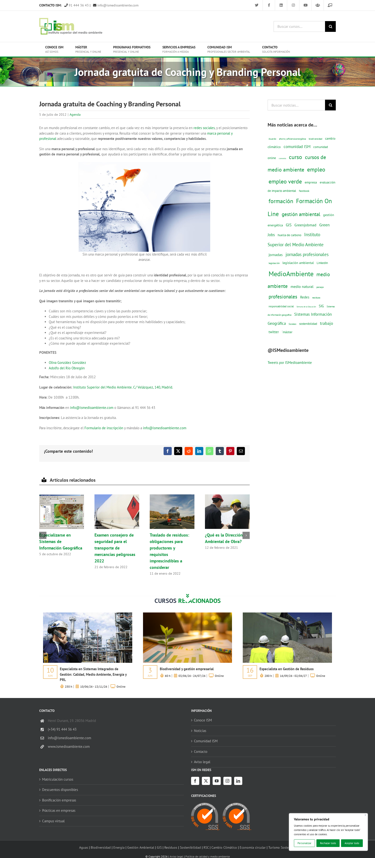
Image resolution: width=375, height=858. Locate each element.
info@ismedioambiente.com (115, 5)
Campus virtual (53, 821)
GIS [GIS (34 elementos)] (289, 225)
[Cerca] (365, 815)
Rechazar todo (328, 843)
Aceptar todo (352, 843)
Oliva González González (67, 362)
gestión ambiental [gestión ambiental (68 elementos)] (301, 214)
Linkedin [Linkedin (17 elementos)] (322, 263)
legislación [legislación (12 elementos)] (274, 263)
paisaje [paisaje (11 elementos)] (320, 287)
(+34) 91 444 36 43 (62, 729)
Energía (119, 847)
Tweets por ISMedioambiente (290, 362)
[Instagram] (227, 781)
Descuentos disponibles (60, 789)
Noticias (200, 730)
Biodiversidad (101, 847)
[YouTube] (217, 781)
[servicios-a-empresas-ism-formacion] (87, 614)
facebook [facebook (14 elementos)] (304, 191)
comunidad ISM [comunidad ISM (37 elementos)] (297, 146)
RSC (206, 847)
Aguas (83, 847)
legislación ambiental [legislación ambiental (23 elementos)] (298, 262)
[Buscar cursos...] (299, 26)
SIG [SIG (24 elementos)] (321, 306)
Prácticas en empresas (58, 810)
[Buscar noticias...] (296, 105)
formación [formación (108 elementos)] (281, 201)
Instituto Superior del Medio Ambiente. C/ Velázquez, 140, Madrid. (123, 387)
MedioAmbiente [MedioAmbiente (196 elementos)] (291, 273)
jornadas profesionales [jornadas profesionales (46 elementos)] (307, 254)
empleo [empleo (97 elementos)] (316, 169)
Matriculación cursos (57, 779)
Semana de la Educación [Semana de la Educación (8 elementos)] (306, 306)
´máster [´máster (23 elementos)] (287, 332)
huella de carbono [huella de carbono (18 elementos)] (289, 235)
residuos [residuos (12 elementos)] (316, 297)
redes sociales (204, 128)
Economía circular (253, 847)
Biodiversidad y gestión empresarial (187, 669)
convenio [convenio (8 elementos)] (282, 158)
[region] (328, 832)
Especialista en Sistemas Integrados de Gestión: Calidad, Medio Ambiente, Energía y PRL (93, 674)
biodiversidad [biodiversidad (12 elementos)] (315, 138)
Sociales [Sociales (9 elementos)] (292, 324)
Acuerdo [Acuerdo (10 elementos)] (272, 138)
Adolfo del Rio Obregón (67, 368)
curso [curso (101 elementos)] (295, 157)
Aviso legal (202, 762)
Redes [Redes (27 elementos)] (304, 297)
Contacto (200, 751)
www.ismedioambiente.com (69, 746)
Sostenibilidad (190, 847)
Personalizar (304, 843)
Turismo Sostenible (282, 847)
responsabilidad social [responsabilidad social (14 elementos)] (281, 306)
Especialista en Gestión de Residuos (286, 669)
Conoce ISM (203, 720)
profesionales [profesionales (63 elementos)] (283, 296)
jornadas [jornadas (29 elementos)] (276, 254)
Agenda (75, 114)
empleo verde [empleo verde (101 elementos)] (285, 181)
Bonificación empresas (59, 800)
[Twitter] (206, 781)
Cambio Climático (224, 847)
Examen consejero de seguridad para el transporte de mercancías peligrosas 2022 (114, 548)
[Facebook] (195, 781)
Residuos (170, 847)
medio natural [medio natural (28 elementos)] (302, 286)
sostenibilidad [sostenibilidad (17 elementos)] (308, 324)
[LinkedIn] (238, 781)
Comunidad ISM (206, 741)
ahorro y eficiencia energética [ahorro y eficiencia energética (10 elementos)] (292, 138)
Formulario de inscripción (103, 428)
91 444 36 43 (76, 5)
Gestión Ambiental (140, 847)
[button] (42, 535)
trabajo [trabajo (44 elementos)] (326, 323)
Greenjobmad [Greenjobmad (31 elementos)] (305, 225)
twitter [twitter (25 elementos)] (274, 332)
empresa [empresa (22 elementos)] (311, 182)
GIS (159, 847)
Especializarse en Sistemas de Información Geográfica (60, 541)
